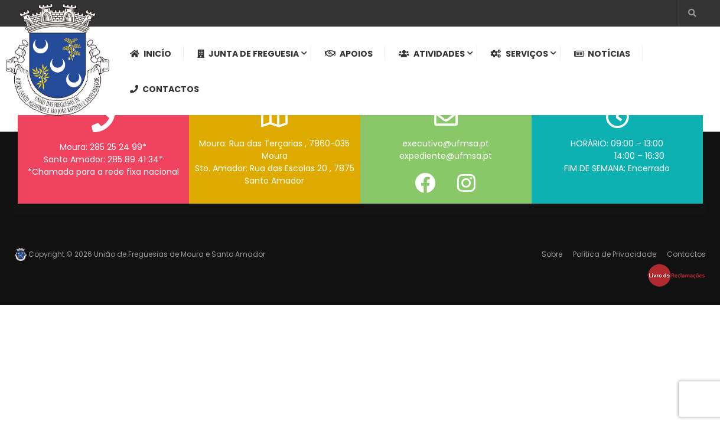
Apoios (349, 54)
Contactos (164, 89)
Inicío (150, 54)
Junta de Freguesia (248, 54)
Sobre (552, 254)
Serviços (519, 54)
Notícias (602, 54)
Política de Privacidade (614, 254)
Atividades (432, 54)
